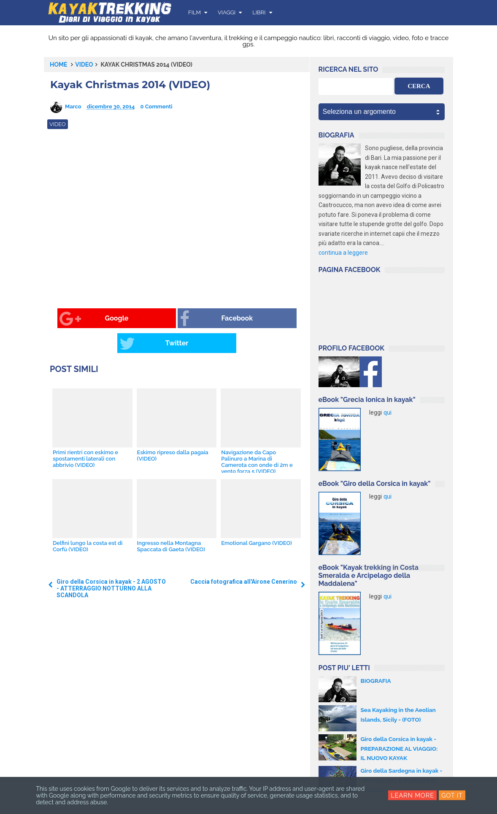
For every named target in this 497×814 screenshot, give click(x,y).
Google (79, 318)
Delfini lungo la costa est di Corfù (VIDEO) (87, 521)
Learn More (412, 795)
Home (59, 64)
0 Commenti (156, 106)
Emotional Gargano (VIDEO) (256, 518)
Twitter (246, 318)
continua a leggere (343, 252)
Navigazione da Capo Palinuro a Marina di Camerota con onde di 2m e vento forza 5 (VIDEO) (256, 437)
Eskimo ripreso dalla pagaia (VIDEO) (172, 430)
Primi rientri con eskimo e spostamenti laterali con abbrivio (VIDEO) (85, 433)
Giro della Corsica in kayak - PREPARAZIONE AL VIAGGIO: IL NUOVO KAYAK (400, 748)
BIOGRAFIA (376, 680)
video (84, 64)
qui (388, 412)
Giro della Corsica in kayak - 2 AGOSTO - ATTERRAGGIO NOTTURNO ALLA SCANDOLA (111, 564)
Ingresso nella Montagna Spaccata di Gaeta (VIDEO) (171, 521)
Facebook (165, 318)
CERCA (419, 86)
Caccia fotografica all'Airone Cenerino (243, 557)
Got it (452, 795)
